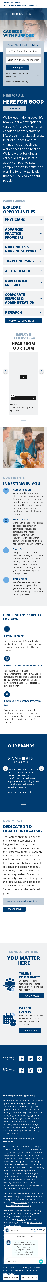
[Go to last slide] (5, 371)
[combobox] (23, 51)
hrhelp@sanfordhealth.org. (18, 1205)
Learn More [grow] (14, 108)
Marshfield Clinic (17, 81)
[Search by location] (23, 59)
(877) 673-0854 (20, 1202)
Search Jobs (17, 67)
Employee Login (14, 2)
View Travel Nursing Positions (22, 75)
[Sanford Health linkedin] (30, 1058)
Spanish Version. (13, 1225)
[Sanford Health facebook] (21, 1058)
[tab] (23, 420)
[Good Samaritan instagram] (39, 1070)
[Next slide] (41, 371)
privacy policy (8, 1273)
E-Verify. (21, 1219)
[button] (23, 220)
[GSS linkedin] (30, 1070)
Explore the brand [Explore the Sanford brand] (19, 792)
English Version (34, 1222)
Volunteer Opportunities (23, 320)
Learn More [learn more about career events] (30, 1030)
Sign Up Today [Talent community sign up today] (31, 995)
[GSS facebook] (21, 1070)
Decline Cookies (29, 1277)
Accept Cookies (11, 1277)
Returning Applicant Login (20, 5)
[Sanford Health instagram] (39, 1058)
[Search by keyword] (23, 51)
